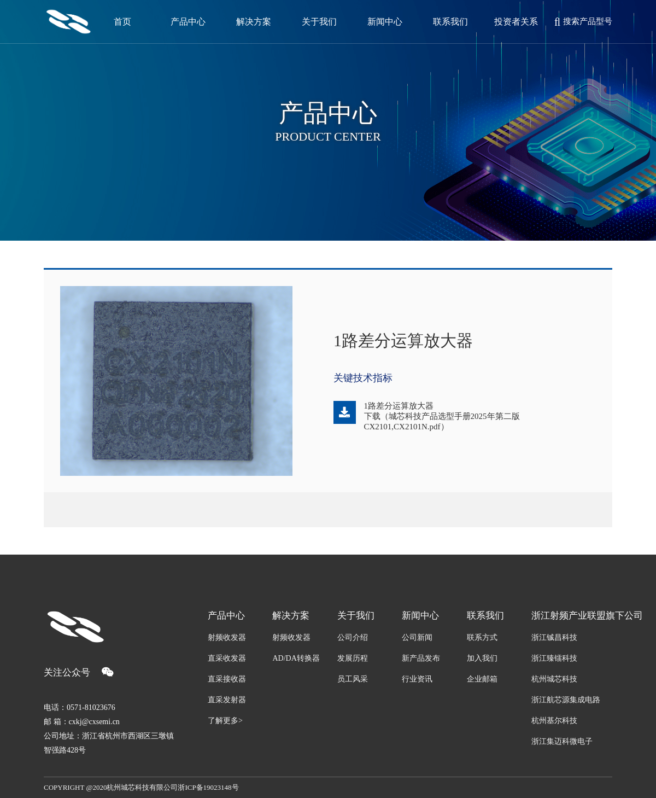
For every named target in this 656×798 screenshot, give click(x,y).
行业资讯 (417, 679)
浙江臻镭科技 (554, 658)
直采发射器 (227, 700)
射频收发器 (227, 637)
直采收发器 (227, 658)
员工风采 (352, 679)
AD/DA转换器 (295, 658)
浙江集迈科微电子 (562, 741)
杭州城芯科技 (554, 679)
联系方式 (482, 637)
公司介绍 (352, 637)
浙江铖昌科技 (554, 637)
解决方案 (290, 615)
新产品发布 (421, 658)
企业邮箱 (482, 679)
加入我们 (482, 658)
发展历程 (352, 658)
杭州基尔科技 (554, 721)
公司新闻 (417, 637)
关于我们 (355, 615)
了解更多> (225, 721)
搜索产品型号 (583, 21)
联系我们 (485, 615)
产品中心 (226, 615)
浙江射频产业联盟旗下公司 (571, 615)
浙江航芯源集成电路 (565, 700)
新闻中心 (420, 615)
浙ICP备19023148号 (208, 787)
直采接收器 (227, 679)
